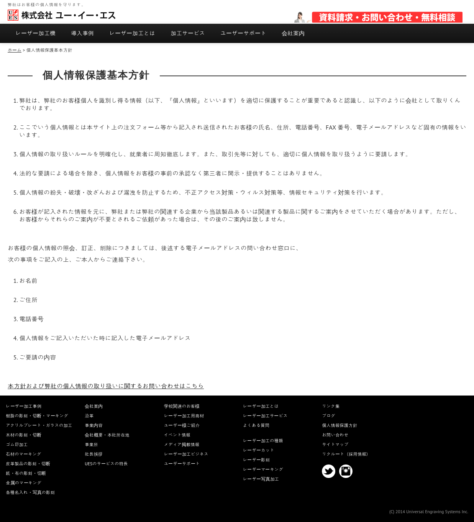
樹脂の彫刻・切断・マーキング (37, 416)
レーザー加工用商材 (184, 416)
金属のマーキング (23, 483)
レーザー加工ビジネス (186, 454)
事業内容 (94, 425)
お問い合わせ (335, 435)
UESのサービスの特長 (106, 463)
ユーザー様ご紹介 (182, 425)
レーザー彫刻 (256, 460)
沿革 (89, 416)
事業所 (91, 444)
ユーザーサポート (243, 33)
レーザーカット (258, 450)
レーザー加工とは (132, 33)
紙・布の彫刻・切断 (26, 473)
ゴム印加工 (17, 444)
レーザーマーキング (263, 469)
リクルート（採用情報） (346, 454)
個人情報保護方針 (339, 425)
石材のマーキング (23, 454)
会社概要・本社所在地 (107, 435)
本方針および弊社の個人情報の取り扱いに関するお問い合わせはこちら (106, 386)
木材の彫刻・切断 (23, 435)
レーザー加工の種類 (263, 440)
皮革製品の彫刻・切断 (28, 463)
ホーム (14, 50)
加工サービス (188, 33)
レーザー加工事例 (23, 406)
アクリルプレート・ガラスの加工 (39, 425)
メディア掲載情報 (182, 444)
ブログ (328, 416)
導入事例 (82, 33)
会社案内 (293, 33)
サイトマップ (335, 444)
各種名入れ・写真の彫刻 (30, 492)
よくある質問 (256, 425)
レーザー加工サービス (265, 416)
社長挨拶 (93, 454)
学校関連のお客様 (182, 406)
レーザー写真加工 (261, 479)
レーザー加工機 (35, 33)
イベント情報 (177, 435)
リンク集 (331, 406)
